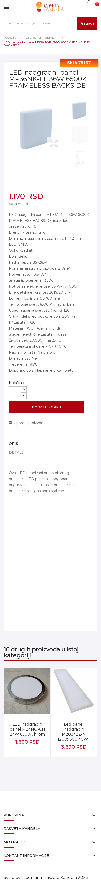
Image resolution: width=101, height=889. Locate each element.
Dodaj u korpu (46, 407)
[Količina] (15, 392)
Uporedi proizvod (29, 423)
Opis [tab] (13, 443)
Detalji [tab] (17, 452)
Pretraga (87, 23)
